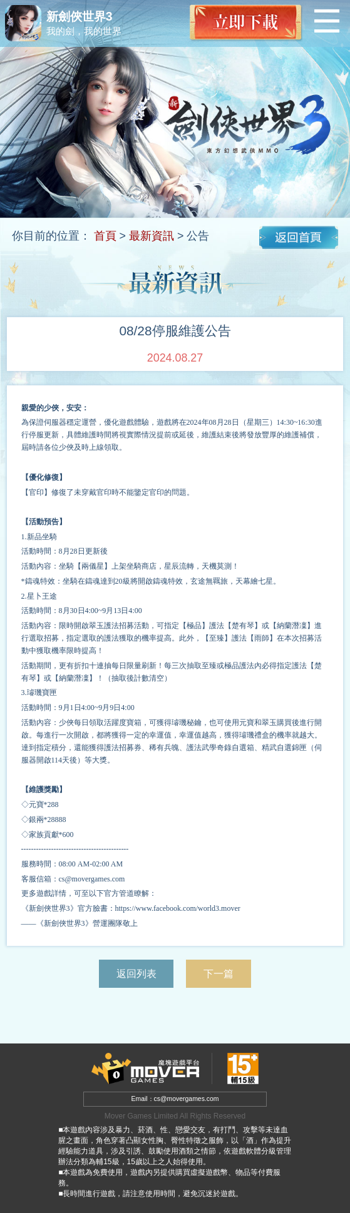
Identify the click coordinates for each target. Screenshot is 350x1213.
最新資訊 (151, 236)
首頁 (105, 236)
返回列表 (136, 973)
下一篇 (218, 973)
